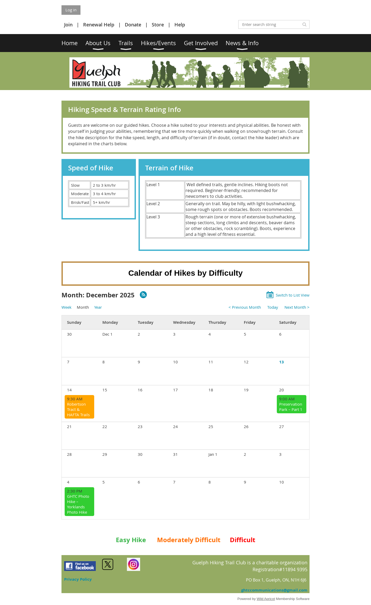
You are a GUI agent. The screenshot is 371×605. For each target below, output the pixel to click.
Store (158, 24)
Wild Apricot (266, 599)
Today (272, 307)
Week (66, 307)
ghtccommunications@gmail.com (274, 590)
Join (68, 24)
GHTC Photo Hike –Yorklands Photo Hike (78, 504)
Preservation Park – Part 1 (290, 406)
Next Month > (297, 307)
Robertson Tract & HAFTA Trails (78, 409)
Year (98, 307)
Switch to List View (293, 295)
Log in (71, 9)
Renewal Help (98, 24)
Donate (133, 24)
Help (179, 24)
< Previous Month (245, 307)
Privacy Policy (78, 579)
